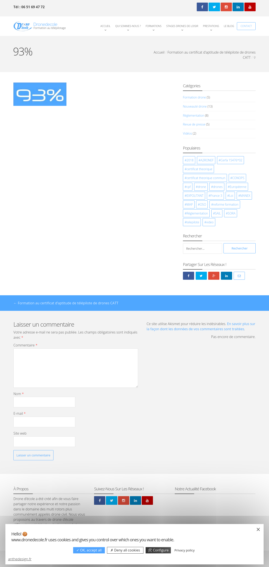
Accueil (106, 26)
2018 (190, 160)
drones (218, 187)
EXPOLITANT (195, 196)
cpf (189, 187)
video (210, 222)
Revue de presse (194, 124)
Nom (18, 393)
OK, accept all (89, 550)
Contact (246, 26)
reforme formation (225, 204)
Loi (231, 196)
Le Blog (229, 26)
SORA (231, 213)
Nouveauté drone (195, 106)
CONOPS (238, 178)
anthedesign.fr (19, 558)
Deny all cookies (125, 550)
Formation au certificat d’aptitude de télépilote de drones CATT (65, 303)
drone (202, 187)
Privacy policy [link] (184, 550)
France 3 (216, 196)
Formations (154, 26)
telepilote (193, 222)
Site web (19, 433)
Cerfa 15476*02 (231, 160)
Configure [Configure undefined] (158, 550)
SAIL (218, 213)
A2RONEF (207, 160)
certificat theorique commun (206, 178)
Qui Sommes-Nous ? (128, 26)
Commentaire (25, 345)
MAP (190, 204)
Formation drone (194, 97)
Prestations (211, 26)
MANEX (245, 196)
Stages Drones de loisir (182, 26)
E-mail (19, 413)
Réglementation (193, 115)
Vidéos (187, 133)
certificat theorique (199, 169)
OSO (203, 204)
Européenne (238, 187)
